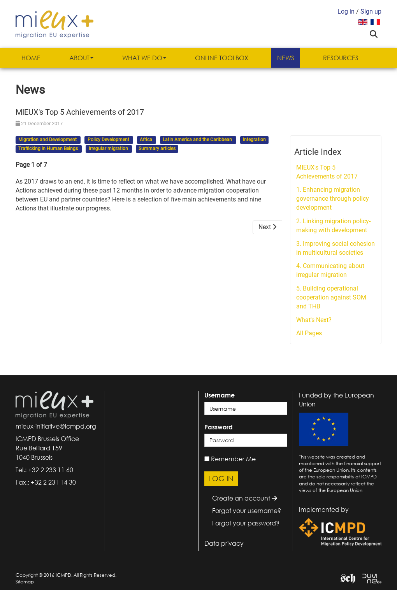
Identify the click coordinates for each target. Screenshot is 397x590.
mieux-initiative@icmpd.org (56, 426)
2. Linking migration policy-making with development (333, 225)
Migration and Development (48, 140)
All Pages (309, 333)
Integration (254, 140)
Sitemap (25, 582)
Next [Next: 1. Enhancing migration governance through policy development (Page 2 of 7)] (267, 227)
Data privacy (224, 543)
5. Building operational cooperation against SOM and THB (331, 297)
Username (219, 395)
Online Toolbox (221, 58)
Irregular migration (109, 148)
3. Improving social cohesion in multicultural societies (335, 248)
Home (30, 58)
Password (218, 427)
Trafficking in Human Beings (48, 148)
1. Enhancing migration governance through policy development (332, 198)
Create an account (244, 498)
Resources (340, 58)
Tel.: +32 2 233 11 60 (44, 470)
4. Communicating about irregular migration (330, 270)
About (81, 58)
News (285, 58)
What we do (144, 58)
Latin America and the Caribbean (198, 140)
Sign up (370, 11)
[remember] (206, 458)
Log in (346, 11)
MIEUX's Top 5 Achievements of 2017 (327, 172)
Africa (146, 140)
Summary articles (157, 148)
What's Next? (314, 320)
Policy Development (109, 140)
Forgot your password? (245, 523)
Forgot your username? (246, 511)
